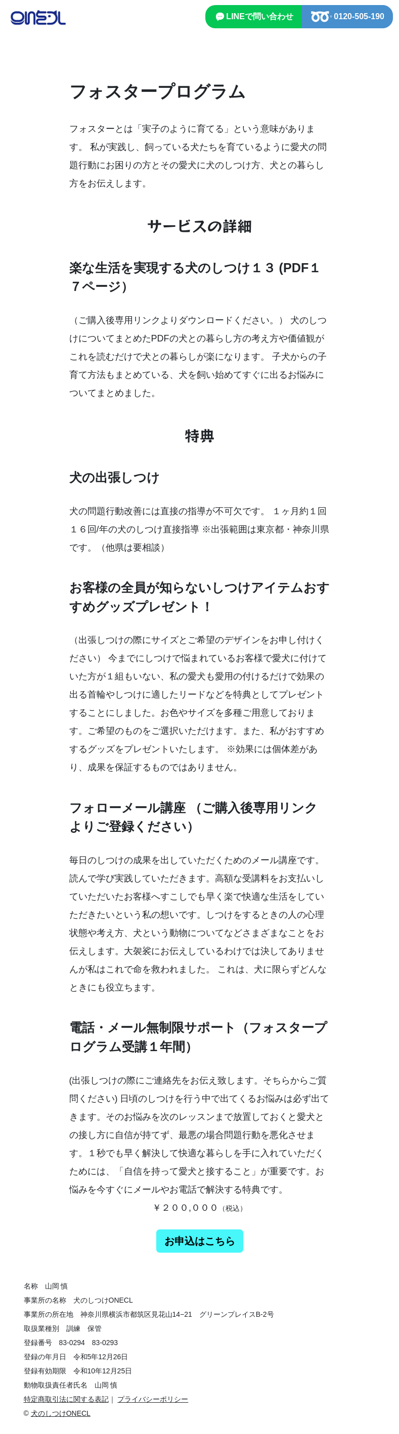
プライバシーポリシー (152, 1399)
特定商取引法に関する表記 (66, 1399)
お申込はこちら (199, 1241)
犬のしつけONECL (61, 1413)
